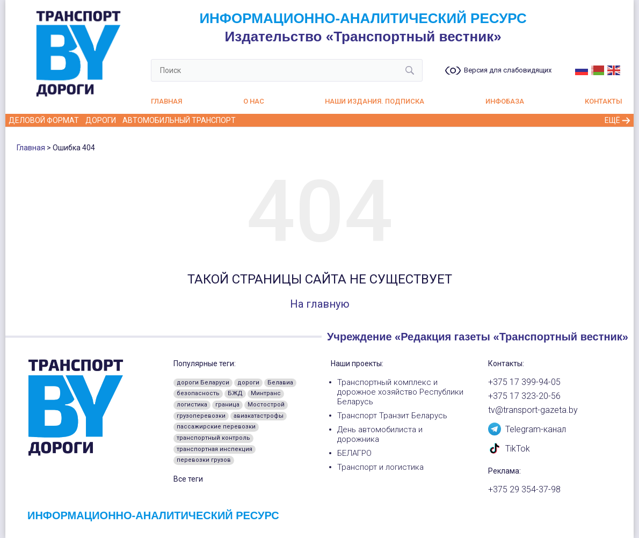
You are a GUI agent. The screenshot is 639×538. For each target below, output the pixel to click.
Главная (166, 101)
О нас (253, 101)
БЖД (235, 393)
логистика (192, 404)
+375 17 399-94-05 (524, 382)
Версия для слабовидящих (507, 70)
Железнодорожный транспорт (305, 120)
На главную (320, 303)
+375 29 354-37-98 (524, 490)
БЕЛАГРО (354, 453)
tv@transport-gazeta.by (533, 410)
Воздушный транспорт (421, 120)
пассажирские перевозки (216, 426)
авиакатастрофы (259, 415)
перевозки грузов (204, 459)
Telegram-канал (527, 428)
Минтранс (266, 393)
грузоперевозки (201, 415)
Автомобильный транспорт (179, 120)
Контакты (603, 101)
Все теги (188, 479)
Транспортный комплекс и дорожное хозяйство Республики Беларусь (400, 391)
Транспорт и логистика (380, 467)
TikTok (509, 448)
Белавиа (280, 382)
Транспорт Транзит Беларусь (392, 415)
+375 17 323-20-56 (524, 396)
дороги (248, 382)
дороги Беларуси (203, 382)
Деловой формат (44, 120)
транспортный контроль (213, 437)
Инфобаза (504, 101)
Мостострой (266, 404)
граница (227, 404)
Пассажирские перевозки (527, 120)
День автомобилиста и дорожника (380, 434)
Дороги (100, 120)
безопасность (198, 393)
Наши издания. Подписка (374, 101)
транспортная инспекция (214, 449)
